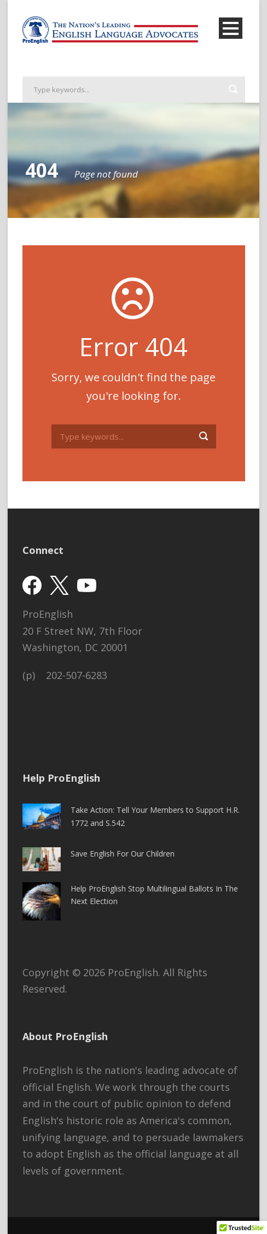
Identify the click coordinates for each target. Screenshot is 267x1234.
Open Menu (230, 28)
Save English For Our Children (123, 853)
